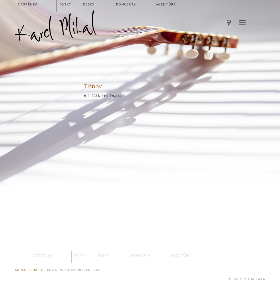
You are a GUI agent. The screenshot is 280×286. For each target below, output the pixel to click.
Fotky (65, 4)
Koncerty (126, 4)
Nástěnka (28, 4)
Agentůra (166, 4)
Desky (88, 4)
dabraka (256, 279)
